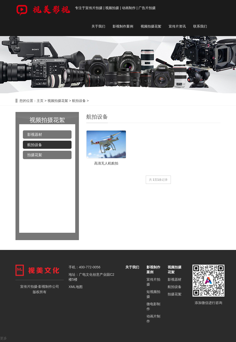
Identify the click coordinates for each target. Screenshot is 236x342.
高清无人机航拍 (106, 163)
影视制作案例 (123, 26)
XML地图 (76, 287)
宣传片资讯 (177, 26)
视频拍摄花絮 (151, 26)
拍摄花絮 (34, 155)
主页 (40, 101)
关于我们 (98, 26)
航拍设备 (79, 101)
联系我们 (200, 26)
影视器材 (34, 134)
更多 (3, 338)
